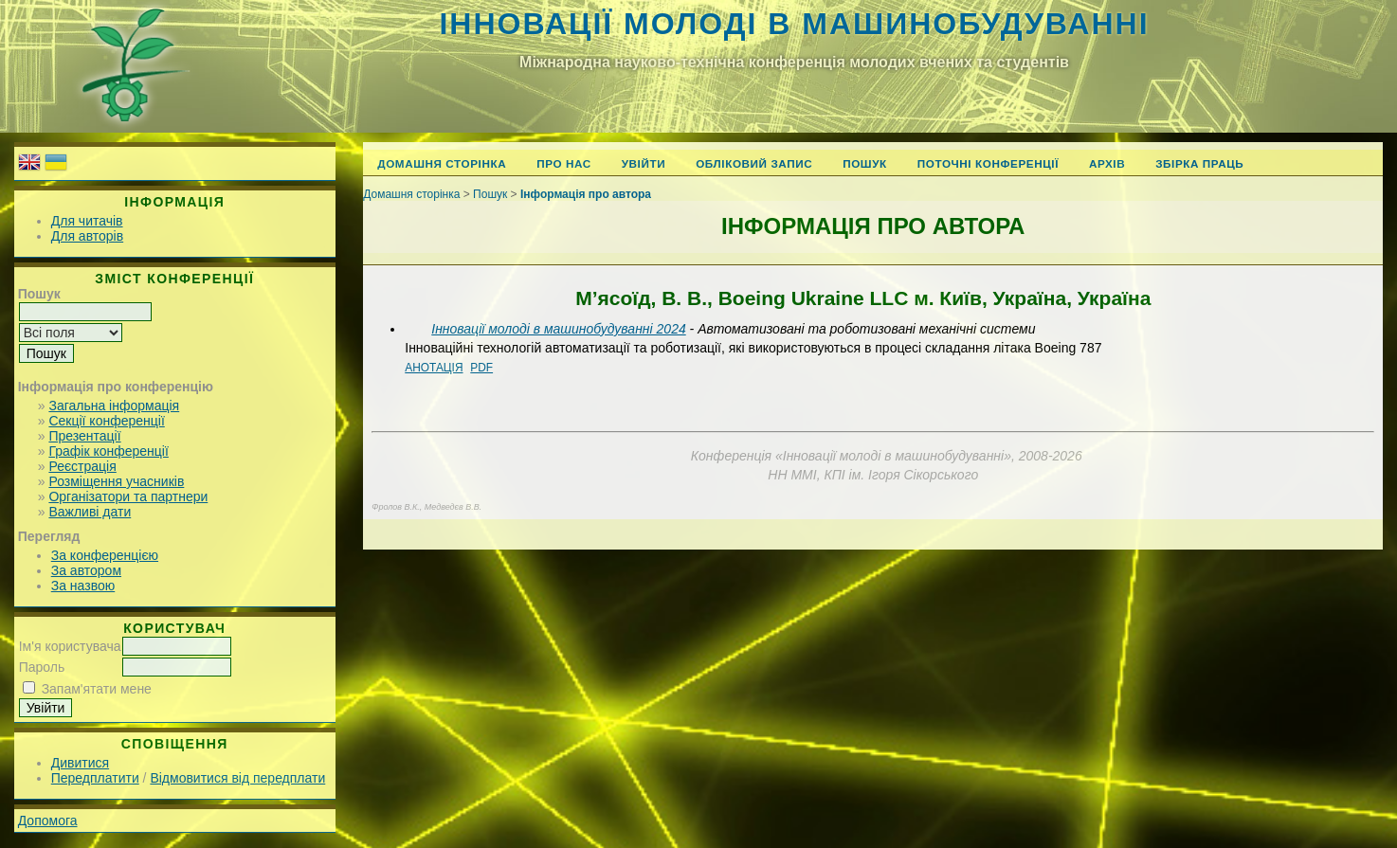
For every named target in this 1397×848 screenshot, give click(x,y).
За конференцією (104, 555)
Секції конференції (106, 420)
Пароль (42, 667)
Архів (1107, 163)
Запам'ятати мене (97, 688)
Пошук (865, 163)
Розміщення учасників (116, 481)
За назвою (83, 585)
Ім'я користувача (70, 646)
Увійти (643, 163)
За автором (86, 570)
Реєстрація (82, 466)
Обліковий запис (754, 163)
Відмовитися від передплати (237, 777)
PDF (481, 367)
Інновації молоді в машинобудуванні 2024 (558, 328)
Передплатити (95, 777)
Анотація (434, 367)
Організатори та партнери (128, 496)
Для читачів (87, 220)
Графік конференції (108, 451)
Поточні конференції (988, 163)
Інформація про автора (585, 194)
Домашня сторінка (441, 163)
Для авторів (87, 236)
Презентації (84, 435)
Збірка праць (1199, 163)
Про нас (563, 163)
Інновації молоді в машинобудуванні (794, 24)
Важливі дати (89, 511)
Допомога (48, 820)
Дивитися (80, 762)
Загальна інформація (113, 405)
